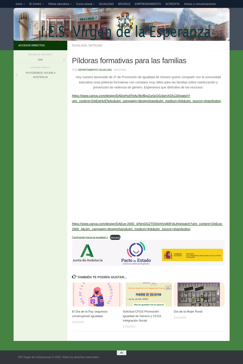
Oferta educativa (58, 4)
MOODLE (124, 4)
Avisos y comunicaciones (200, 4)
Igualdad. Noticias (87, 45)
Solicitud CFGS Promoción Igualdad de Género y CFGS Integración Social (142, 316)
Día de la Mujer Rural (188, 311)
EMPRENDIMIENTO (148, 4)
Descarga (115, 237)
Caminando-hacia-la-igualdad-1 (90, 237)
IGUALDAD (106, 4)
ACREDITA (172, 4)
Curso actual (84, 4)
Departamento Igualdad (95, 70)
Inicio (19, 4)
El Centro (35, 4)
